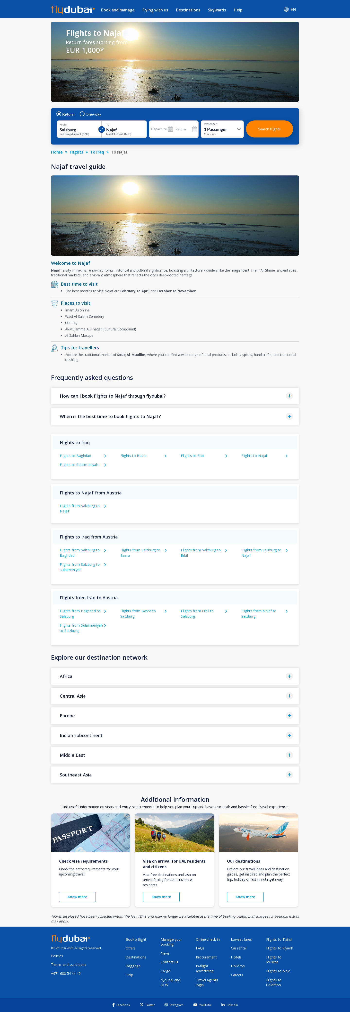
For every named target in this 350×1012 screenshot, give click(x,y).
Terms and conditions (68, 964)
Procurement (206, 957)
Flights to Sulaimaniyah (79, 464)
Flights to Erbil (192, 455)
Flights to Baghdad (75, 455)
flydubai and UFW (170, 982)
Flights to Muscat (273, 960)
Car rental (238, 948)
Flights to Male (278, 971)
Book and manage (118, 10)
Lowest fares (241, 939)
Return (65, 114)
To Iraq (97, 152)
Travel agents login (207, 982)
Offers (131, 948)
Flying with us (155, 10)
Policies (57, 956)
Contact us (169, 962)
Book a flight (136, 939)
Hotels (236, 957)
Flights (76, 152)
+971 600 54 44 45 (65, 973)
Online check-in (208, 939)
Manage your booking (171, 942)
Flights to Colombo (273, 982)
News (165, 953)
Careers (237, 975)
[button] (175, 396)
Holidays (238, 966)
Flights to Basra (133, 455)
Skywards (217, 10)
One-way (90, 114)
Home (57, 152)
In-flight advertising (205, 968)
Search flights (269, 129)
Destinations (188, 10)
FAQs (200, 948)
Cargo (165, 971)
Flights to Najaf (254, 455)
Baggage (133, 966)
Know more (77, 896)
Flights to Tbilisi (279, 939)
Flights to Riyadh (279, 948)
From (63, 124)
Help (238, 10)
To (107, 124)
